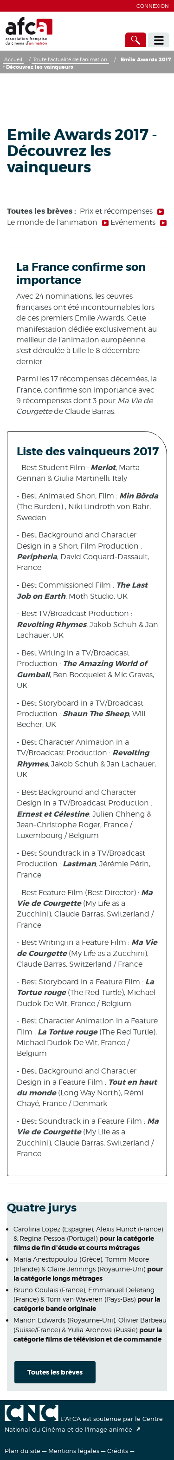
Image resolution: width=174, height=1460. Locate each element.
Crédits (117, 1450)
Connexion (152, 6)
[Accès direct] (136, 40)
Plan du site (22, 1450)
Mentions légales (73, 1450)
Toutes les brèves (55, 1372)
